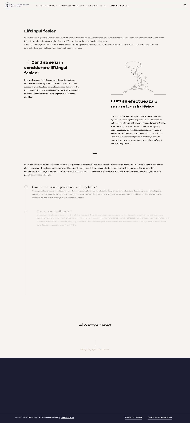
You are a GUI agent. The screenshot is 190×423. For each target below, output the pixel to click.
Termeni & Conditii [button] (133, 418)
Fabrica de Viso (67, 417)
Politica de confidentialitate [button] (160, 418)
